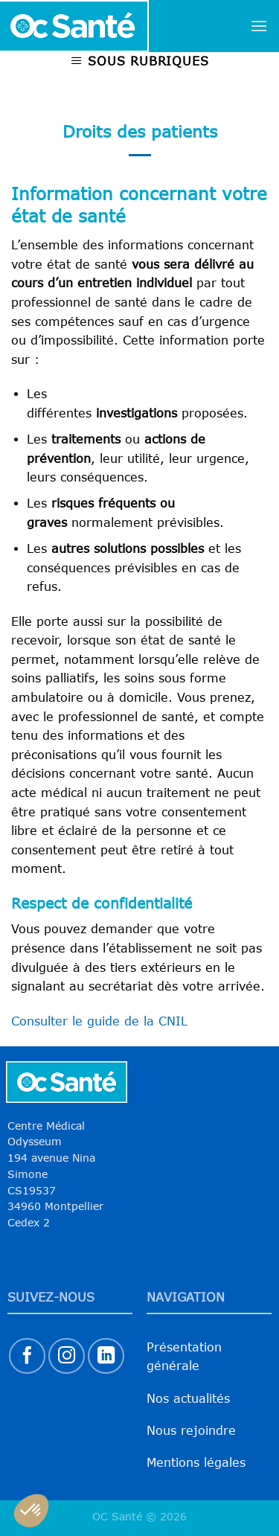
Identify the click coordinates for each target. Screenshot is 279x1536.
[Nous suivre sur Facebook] (27, 1356)
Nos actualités (188, 1398)
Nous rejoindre (191, 1430)
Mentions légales (196, 1462)
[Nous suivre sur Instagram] (66, 1356)
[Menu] (259, 25)
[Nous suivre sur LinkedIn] (106, 1356)
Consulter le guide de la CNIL (99, 1021)
